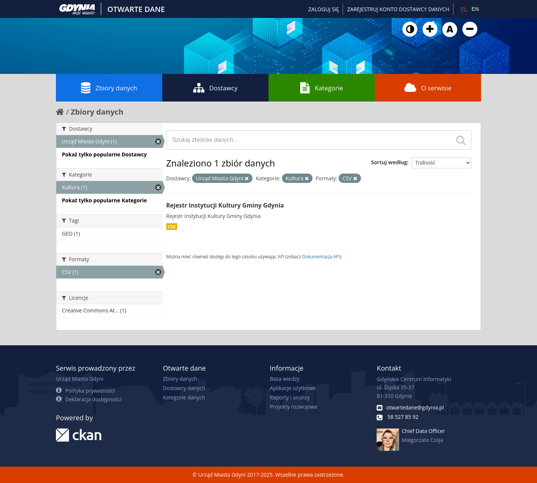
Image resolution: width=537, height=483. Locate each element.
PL (464, 9)
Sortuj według (389, 162)
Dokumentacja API (321, 256)
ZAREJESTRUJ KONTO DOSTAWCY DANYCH (398, 9)
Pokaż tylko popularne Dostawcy (104, 154)
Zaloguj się (323, 9)
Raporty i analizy (290, 397)
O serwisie (428, 87)
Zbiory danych (109, 87)
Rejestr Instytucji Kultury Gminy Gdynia (225, 205)
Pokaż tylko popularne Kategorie (104, 200)
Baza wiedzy (284, 378)
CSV (172, 227)
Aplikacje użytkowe (293, 388)
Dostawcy (215, 87)
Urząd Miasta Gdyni (79, 378)
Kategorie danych (184, 397)
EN (475, 9)
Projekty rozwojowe (294, 406)
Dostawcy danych (184, 388)
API (280, 256)
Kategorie (321, 87)
